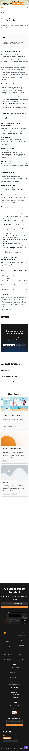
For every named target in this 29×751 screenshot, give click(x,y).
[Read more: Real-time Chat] (14, 480)
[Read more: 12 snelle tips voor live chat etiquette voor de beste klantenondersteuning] (14, 447)
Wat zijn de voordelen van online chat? (14, 376)
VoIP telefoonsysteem (14, 672)
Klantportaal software (14, 682)
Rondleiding (7, 646)
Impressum (7, 661)
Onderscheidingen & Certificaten (7, 654)
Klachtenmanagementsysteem (14, 679)
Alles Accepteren (7, 738)
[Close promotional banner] (28, 1)
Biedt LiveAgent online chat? (14, 382)
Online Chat (20, 12)
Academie (22, 656)
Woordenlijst (21, 654)
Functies (7, 641)
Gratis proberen (5, 317)
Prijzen (7, 638)
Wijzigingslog (21, 642)
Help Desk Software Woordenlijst (9, 12)
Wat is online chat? (14, 370)
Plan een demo (21, 345)
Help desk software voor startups (14, 684)
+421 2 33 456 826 (15, 690)
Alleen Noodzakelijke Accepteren (10, 741)
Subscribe (14, 724)
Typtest (21, 661)
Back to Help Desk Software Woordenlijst (11, 314)
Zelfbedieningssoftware (14, 674)
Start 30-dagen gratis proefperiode (14, 603)
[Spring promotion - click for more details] (14, 2)
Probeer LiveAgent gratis (9, 345)
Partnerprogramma (7, 659)
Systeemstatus (21, 640)
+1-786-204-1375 (15, 694)
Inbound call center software (14, 677)
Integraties (7, 643)
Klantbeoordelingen (7, 656)
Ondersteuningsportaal (21, 635)
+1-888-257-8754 (15, 692)
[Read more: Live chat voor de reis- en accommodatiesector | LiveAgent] (14, 413)
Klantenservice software (14, 669)
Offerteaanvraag (21, 645)
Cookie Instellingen (7, 743)
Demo (7, 636)
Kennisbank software (14, 667)
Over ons (7, 651)
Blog (21, 651)
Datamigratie (21, 638)
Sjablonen (22, 659)
